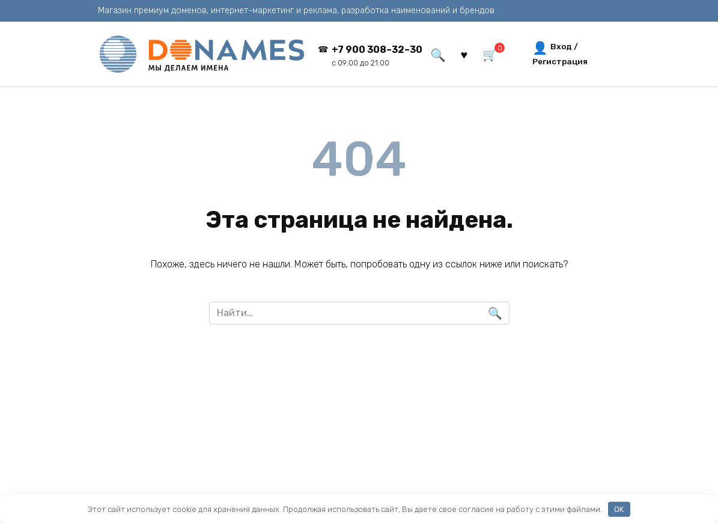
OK (619, 509)
